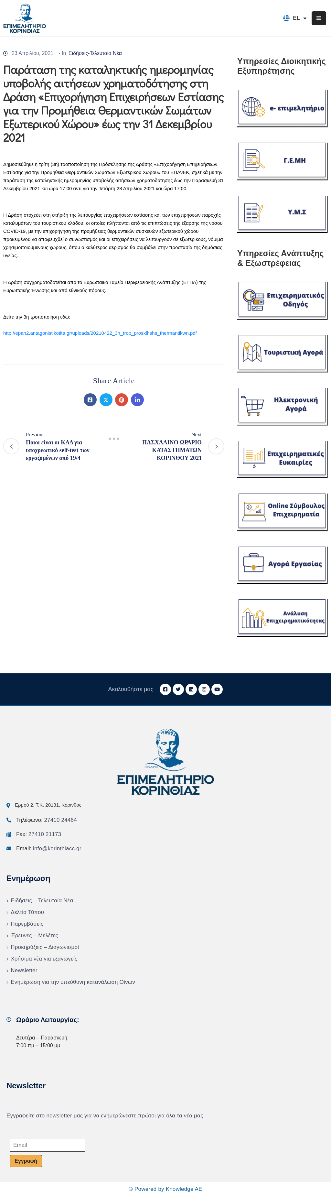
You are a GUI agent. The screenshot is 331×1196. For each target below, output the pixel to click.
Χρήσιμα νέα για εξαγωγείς (44, 959)
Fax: (38, 834)
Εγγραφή (26, 1161)
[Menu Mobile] (319, 18)
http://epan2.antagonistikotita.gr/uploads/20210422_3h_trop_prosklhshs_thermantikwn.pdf (100, 333)
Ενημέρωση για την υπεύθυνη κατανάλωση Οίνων (73, 982)
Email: (48, 848)
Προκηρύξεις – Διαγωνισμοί (45, 947)
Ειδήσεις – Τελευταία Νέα (42, 900)
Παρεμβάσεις (27, 924)
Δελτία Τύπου (27, 912)
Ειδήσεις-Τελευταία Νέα (95, 53)
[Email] (47, 1145)
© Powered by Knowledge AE (165, 1189)
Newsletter (24, 970)
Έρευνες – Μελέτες (34, 935)
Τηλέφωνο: (46, 820)
